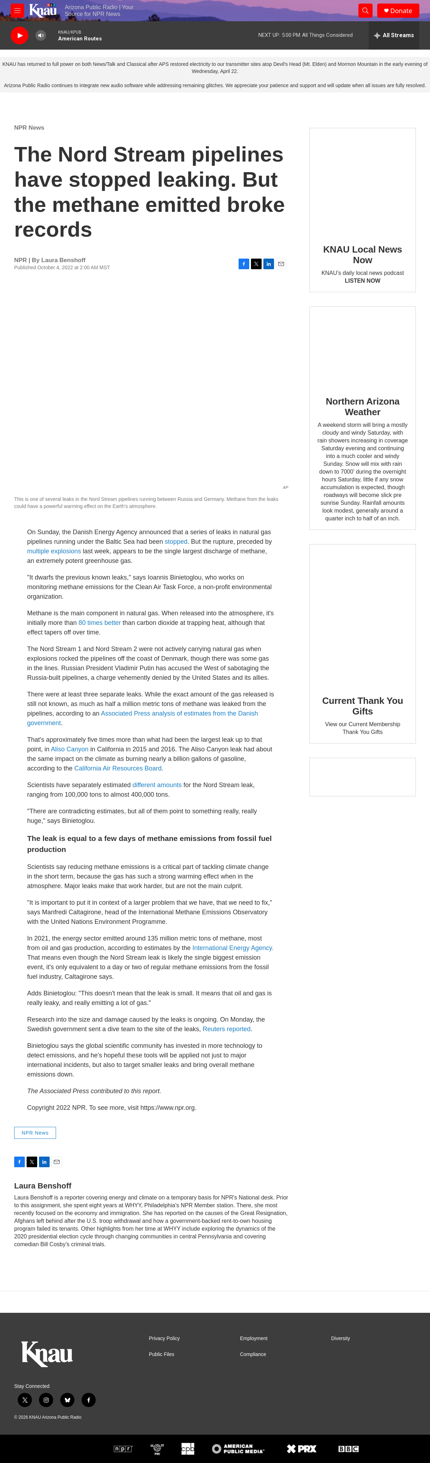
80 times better (100, 622)
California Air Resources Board (118, 768)
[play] (19, 36)
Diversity (340, 1338)
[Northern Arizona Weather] (362, 346)
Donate (401, 11)
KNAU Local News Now (362, 254)
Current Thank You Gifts (362, 706)
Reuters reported (227, 1029)
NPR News (29, 127)
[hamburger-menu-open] (17, 11)
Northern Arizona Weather (363, 406)
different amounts (157, 785)
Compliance (253, 1354)
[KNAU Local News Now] (362, 181)
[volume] (41, 36)
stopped (176, 541)
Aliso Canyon (70, 749)
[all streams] (394, 35)
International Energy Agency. (233, 947)
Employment (254, 1338)
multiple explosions (54, 551)
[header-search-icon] (365, 11)
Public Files (161, 1354)
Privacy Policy (164, 1338)
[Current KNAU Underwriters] (362, 777)
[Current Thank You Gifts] (362, 614)
